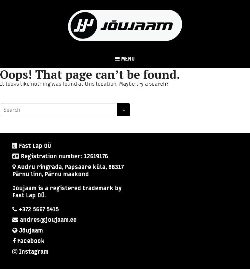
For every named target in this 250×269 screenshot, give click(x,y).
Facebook (31, 241)
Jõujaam (31, 231)
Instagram (34, 252)
